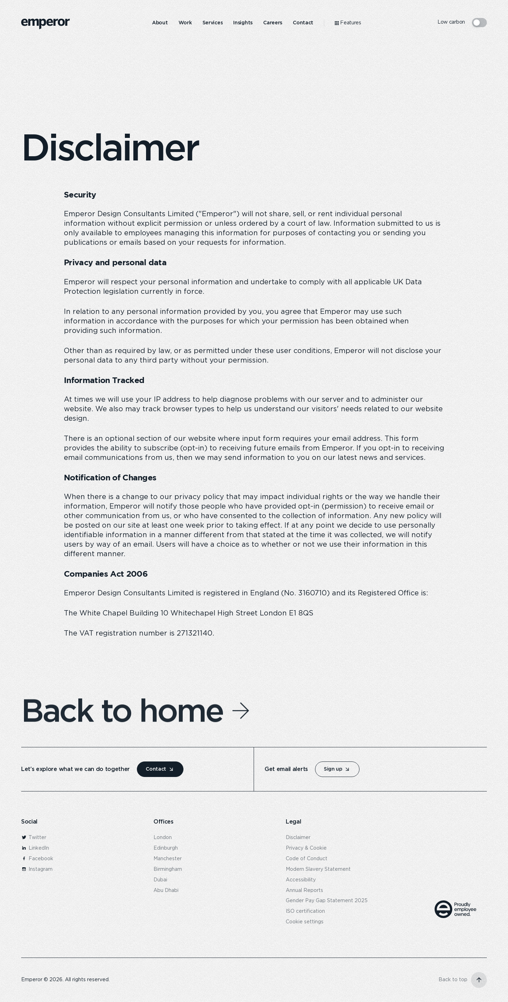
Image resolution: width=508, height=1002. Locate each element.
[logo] (45, 24)
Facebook (37, 858)
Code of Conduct (306, 858)
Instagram (37, 869)
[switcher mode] (479, 22)
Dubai (160, 879)
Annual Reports (304, 890)
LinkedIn (35, 848)
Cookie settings (304, 921)
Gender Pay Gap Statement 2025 (327, 900)
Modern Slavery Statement (318, 869)
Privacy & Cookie (306, 848)
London (162, 837)
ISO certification (305, 911)
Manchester (167, 858)
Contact (156, 769)
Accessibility (301, 879)
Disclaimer (298, 837)
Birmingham (167, 869)
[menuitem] (160, 22)
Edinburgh (165, 848)
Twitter (33, 837)
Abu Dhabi (166, 890)
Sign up (333, 769)
